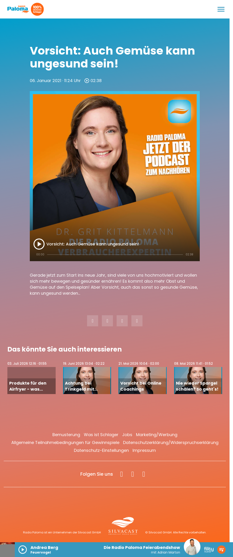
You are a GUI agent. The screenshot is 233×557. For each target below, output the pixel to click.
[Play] (39, 244)
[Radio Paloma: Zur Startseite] (18, 9)
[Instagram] (132, 474)
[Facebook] (121, 474)
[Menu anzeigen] (221, 9)
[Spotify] (143, 474)
